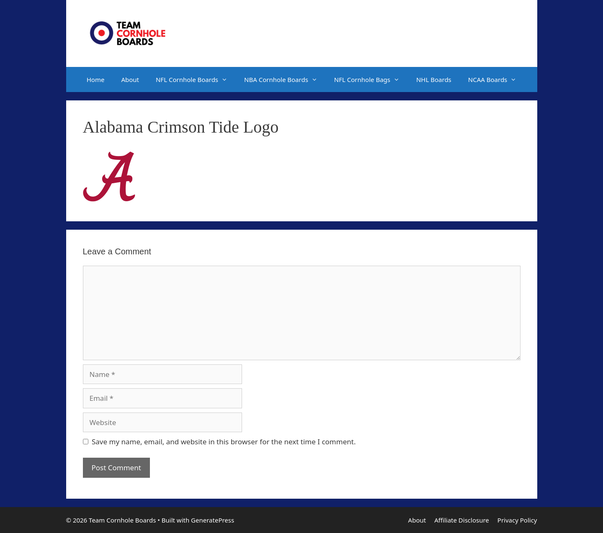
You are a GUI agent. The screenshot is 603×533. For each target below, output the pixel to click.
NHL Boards (433, 79)
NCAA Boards (496, 79)
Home (96, 79)
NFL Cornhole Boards (196, 79)
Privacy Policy (517, 520)
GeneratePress (212, 520)
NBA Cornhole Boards (285, 79)
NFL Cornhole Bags (371, 79)
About (130, 79)
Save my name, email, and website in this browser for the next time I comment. (224, 441)
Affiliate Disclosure (461, 520)
